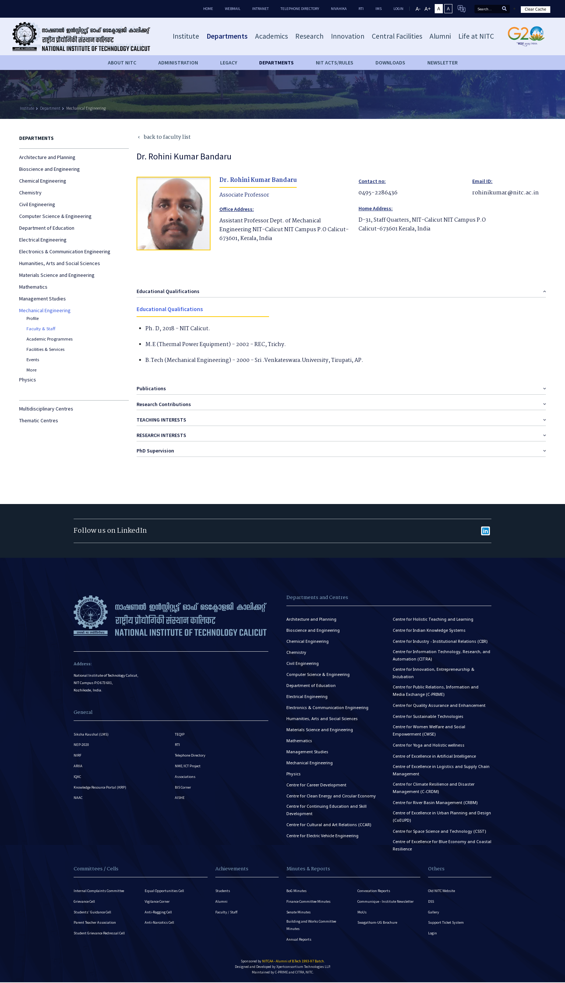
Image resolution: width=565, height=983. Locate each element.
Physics (27, 379)
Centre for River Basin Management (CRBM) (435, 800)
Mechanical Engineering (86, 108)
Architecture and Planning (47, 157)
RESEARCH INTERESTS (161, 433)
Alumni (221, 900)
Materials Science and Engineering (57, 275)
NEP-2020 (81, 743)
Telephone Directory (299, 8)
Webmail (232, 8)
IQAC (77, 777)
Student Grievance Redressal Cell (101, 934)
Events (33, 359)
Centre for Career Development (316, 783)
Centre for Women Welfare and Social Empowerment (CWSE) (429, 728)
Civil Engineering (37, 204)
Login (432, 934)
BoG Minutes (296, 888)
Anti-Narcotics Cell (160, 922)
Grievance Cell (85, 900)
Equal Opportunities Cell (165, 888)
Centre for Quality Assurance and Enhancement (439, 703)
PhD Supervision (155, 448)
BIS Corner (183, 789)
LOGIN (398, 8)
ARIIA (78, 766)
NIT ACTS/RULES (334, 63)
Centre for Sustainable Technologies (428, 714)
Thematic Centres (38, 420)
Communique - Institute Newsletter (386, 900)
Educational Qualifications (168, 289)
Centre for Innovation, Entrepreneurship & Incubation (433, 671)
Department (50, 108)
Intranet (260, 8)
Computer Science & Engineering (55, 216)
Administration (178, 63)
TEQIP (179, 732)
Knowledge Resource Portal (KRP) (101, 789)
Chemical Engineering (42, 180)
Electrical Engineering (43, 239)
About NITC (122, 63)
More (31, 370)
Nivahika (339, 8)
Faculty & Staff (41, 328)
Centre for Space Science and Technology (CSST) (439, 829)
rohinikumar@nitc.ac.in (503, 193)
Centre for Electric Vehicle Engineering (322, 833)
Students (223, 888)
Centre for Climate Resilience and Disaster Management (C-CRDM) (433, 786)
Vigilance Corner (158, 900)
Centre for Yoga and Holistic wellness (429, 743)
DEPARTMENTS (276, 63)
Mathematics (33, 286)
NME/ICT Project (188, 766)
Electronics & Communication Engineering (64, 251)
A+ (427, 8)
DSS (431, 900)
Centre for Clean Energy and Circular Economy (331, 794)
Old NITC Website (442, 888)
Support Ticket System (446, 922)
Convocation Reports (374, 888)
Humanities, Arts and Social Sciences (59, 263)
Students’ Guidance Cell (93, 911)
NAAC (78, 800)
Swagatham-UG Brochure (377, 922)
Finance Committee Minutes (309, 900)
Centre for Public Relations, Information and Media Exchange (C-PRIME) (436, 689)
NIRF (77, 755)
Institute (27, 108)
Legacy (228, 63)
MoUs (362, 911)
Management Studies (42, 298)
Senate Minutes (299, 911)
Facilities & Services (45, 349)
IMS (378, 8)
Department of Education (46, 228)
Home (208, 8)
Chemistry (30, 192)
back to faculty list (164, 137)
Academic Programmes (50, 339)
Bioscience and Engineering (49, 169)
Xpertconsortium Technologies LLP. (303, 968)
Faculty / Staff (226, 911)
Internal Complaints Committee (100, 888)
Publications (151, 386)
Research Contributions (164, 402)
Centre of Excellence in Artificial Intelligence (434, 754)
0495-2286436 (378, 193)
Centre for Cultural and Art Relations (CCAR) (328, 822)
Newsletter (442, 63)
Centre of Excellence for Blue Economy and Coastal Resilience (442, 843)
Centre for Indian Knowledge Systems (429, 628)
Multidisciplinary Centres (46, 408)
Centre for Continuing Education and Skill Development (326, 808)
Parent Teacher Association (95, 922)
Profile (33, 318)
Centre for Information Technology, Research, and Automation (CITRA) (441, 653)
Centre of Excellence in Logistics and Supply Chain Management (441, 768)
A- (418, 8)
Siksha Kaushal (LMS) (91, 732)
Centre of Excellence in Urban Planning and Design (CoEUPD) (442, 814)
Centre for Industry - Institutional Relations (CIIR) (440, 639)
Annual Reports (299, 940)
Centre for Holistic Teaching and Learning (433, 617)
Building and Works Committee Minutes (311, 925)
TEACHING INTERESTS (161, 417)
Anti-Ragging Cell (159, 911)
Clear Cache (535, 9)
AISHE (180, 800)
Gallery (433, 911)
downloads (390, 63)
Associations (185, 777)
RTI (361, 8)
